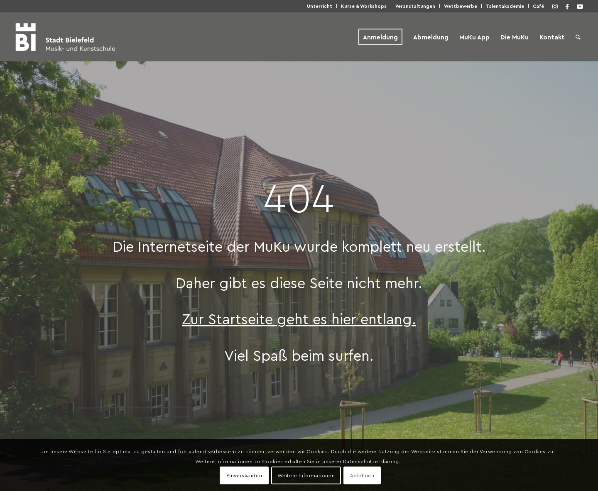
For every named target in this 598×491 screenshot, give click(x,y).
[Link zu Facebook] (567, 6)
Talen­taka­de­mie (505, 6)
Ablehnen (362, 475)
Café (538, 6)
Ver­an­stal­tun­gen (415, 6)
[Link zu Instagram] (555, 6)
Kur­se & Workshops (364, 6)
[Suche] (578, 36)
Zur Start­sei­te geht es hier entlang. (299, 318)
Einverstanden (244, 475)
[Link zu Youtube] (579, 6)
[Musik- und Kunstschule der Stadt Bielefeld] (65, 36)
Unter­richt (319, 6)
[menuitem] (320, 6)
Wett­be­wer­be (460, 6)
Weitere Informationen (306, 475)
